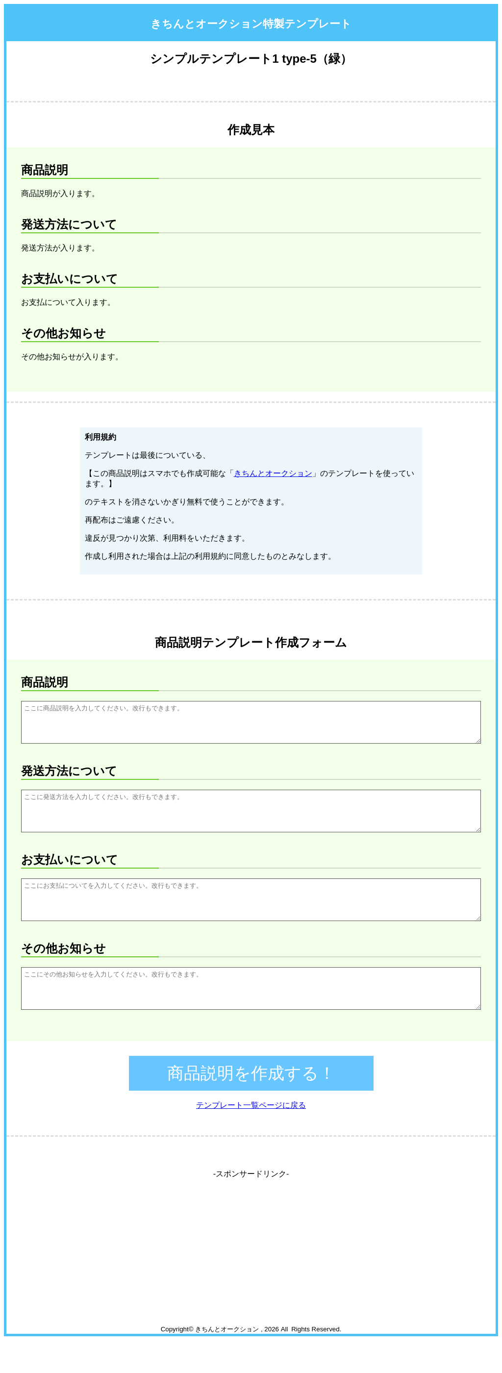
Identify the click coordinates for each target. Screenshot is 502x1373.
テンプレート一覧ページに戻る (251, 1138)
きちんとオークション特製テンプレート (251, 24)
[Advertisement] (251, 1288)
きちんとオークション (273, 473)
